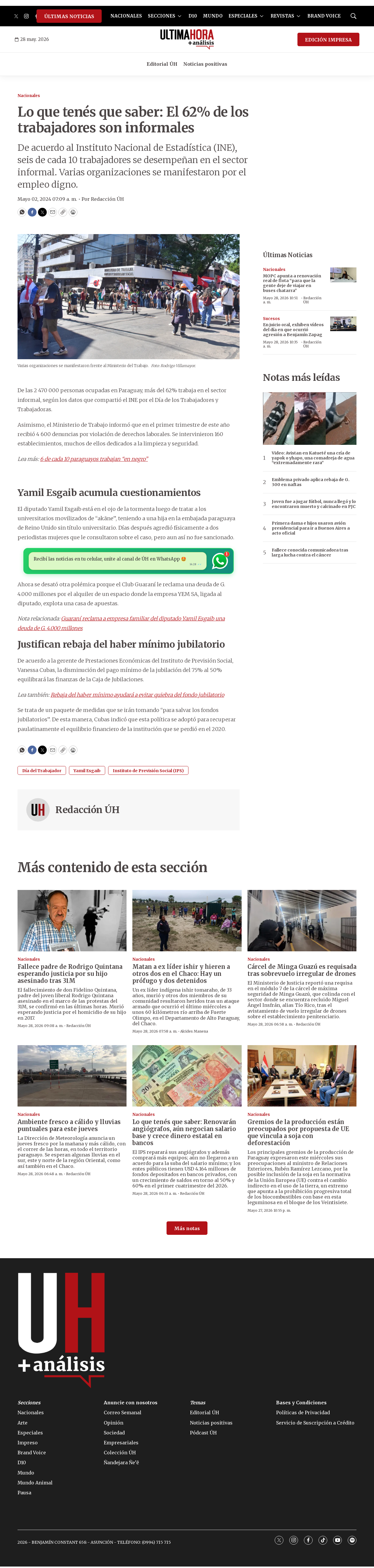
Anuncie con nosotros (130, 1404)
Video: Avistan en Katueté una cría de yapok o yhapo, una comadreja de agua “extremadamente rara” (313, 458)
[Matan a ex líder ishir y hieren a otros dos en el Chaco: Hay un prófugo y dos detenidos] (186, 922)
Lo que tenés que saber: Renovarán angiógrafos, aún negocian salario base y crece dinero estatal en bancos (184, 1134)
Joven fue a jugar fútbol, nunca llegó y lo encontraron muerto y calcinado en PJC (314, 504)
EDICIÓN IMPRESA (328, 40)
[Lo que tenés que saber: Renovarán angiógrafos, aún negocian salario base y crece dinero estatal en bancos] (186, 1077)
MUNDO (213, 16)
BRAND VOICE (324, 16)
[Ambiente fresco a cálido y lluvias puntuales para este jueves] (72, 1077)
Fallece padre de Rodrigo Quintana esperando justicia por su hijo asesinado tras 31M (70, 975)
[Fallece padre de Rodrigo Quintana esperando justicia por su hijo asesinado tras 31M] (72, 922)
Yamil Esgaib (87, 772)
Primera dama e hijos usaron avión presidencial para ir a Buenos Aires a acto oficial (311, 528)
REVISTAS (282, 16)
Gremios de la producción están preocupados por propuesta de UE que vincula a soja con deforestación (298, 1134)
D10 (192, 16)
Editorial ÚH (162, 64)
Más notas (187, 1230)
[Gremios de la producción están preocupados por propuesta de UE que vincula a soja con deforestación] (301, 1077)
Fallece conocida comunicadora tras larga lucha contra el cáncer (310, 553)
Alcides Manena (194, 1033)
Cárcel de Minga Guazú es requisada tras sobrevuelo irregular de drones (301, 971)
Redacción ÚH (87, 811)
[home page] (187, 39)
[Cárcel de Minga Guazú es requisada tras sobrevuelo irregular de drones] (301, 922)
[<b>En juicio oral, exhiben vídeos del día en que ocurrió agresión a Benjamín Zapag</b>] (343, 324)
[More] (179, 16)
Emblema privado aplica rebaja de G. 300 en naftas (310, 482)
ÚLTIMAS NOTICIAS (69, 16)
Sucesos (271, 318)
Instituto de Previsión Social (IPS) (148, 772)
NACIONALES (126, 16)
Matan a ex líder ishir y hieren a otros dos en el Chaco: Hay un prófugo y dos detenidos (181, 975)
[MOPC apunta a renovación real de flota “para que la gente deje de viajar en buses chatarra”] (343, 274)
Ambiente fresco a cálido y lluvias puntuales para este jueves (69, 1127)
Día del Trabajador (41, 772)
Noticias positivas (205, 64)
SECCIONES (161, 16)
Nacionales (29, 95)
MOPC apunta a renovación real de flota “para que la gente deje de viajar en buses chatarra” (292, 283)
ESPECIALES (242, 16)
